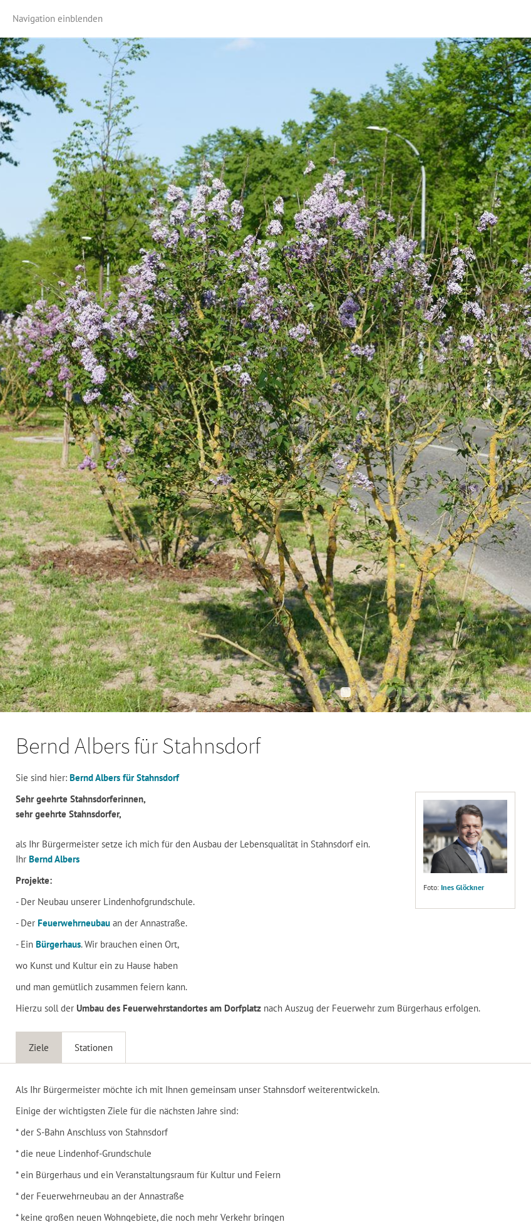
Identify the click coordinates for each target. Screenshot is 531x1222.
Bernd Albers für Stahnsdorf (124, 778)
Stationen (94, 1048)
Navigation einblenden (58, 18)
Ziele (39, 1048)
